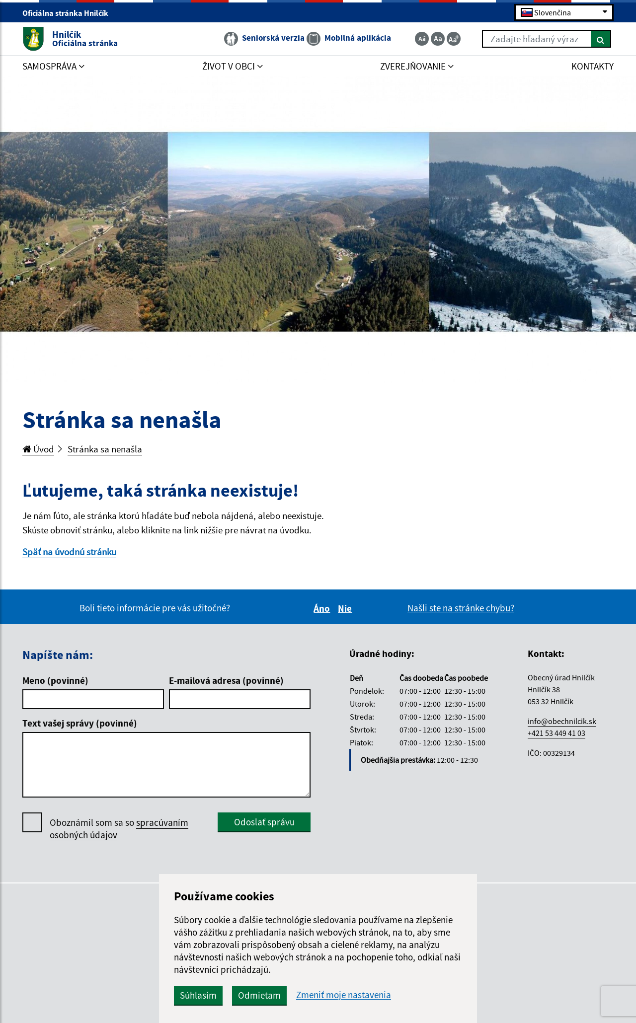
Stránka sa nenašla (105, 449)
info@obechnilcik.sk (562, 721)
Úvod (38, 449)
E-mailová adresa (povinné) (226, 680)
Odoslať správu (264, 822)
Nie (346, 608)
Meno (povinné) (55, 680)
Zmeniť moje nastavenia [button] (343, 995)
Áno (323, 608)
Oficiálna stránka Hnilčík (69, 13)
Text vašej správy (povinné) (79, 723)
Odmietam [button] (259, 995)
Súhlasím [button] (198, 995)
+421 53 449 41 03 (556, 733)
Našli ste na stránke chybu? (460, 608)
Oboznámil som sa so (119, 828)
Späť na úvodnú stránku (69, 552)
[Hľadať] (601, 39)
